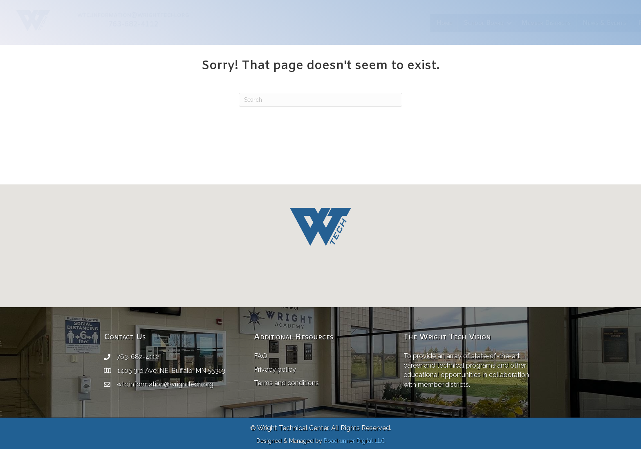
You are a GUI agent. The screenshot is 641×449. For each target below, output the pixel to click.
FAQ (260, 356)
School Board (308, 23)
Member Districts (370, 23)
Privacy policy (275, 369)
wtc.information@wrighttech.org (165, 384)
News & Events (428, 23)
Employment (525, 23)
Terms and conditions (286, 383)
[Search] (320, 100)
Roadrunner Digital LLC (354, 441)
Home (268, 23)
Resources (476, 23)
